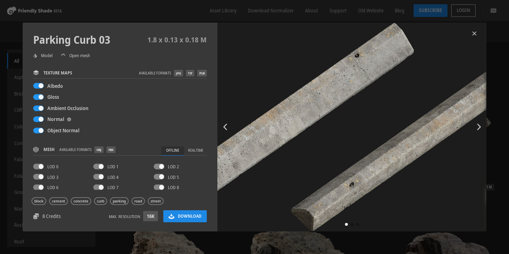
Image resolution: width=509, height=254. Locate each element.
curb (100, 201)
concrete (81, 201)
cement (58, 201)
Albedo (55, 86)
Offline (172, 150)
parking (119, 201)
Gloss (53, 96)
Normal (59, 119)
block (38, 201)
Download (185, 216)
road (138, 201)
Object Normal (63, 130)
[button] (346, 224)
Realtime (195, 150)
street (156, 201)
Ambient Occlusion (67, 108)
